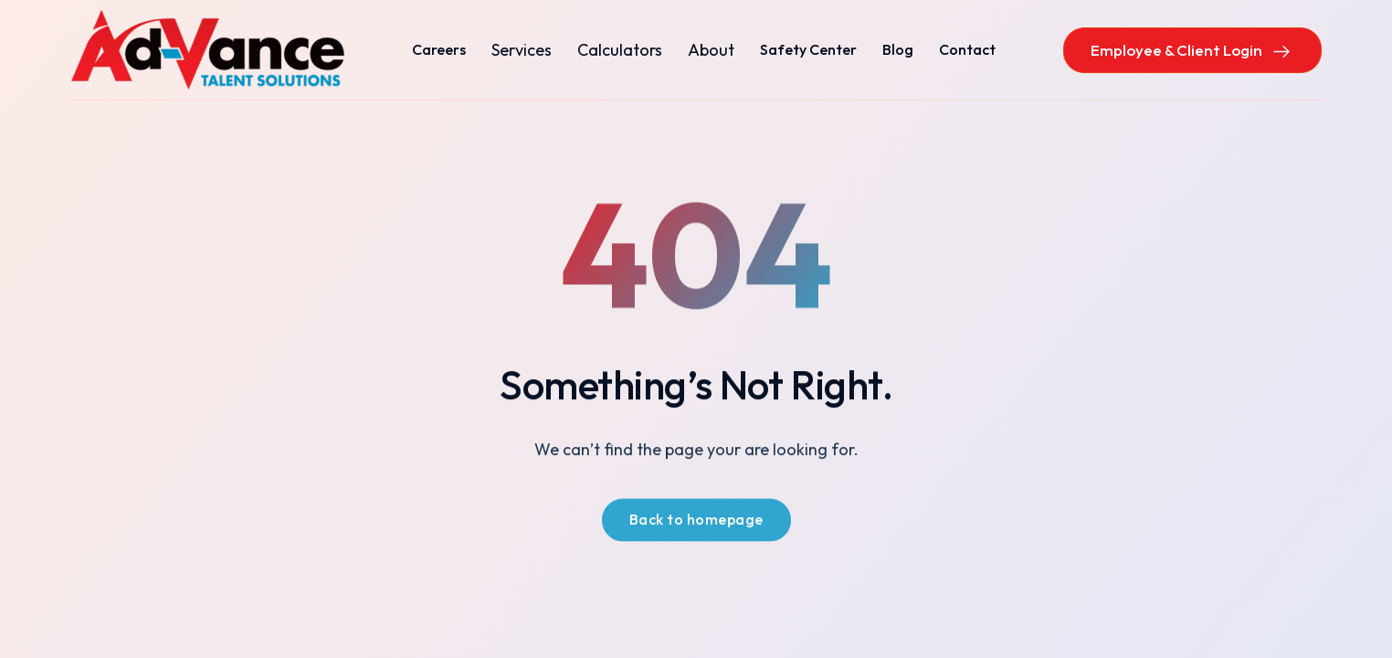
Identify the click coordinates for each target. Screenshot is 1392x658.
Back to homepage (695, 521)
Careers (439, 49)
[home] (207, 49)
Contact (967, 49)
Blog (897, 49)
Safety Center (808, 49)
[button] (521, 50)
